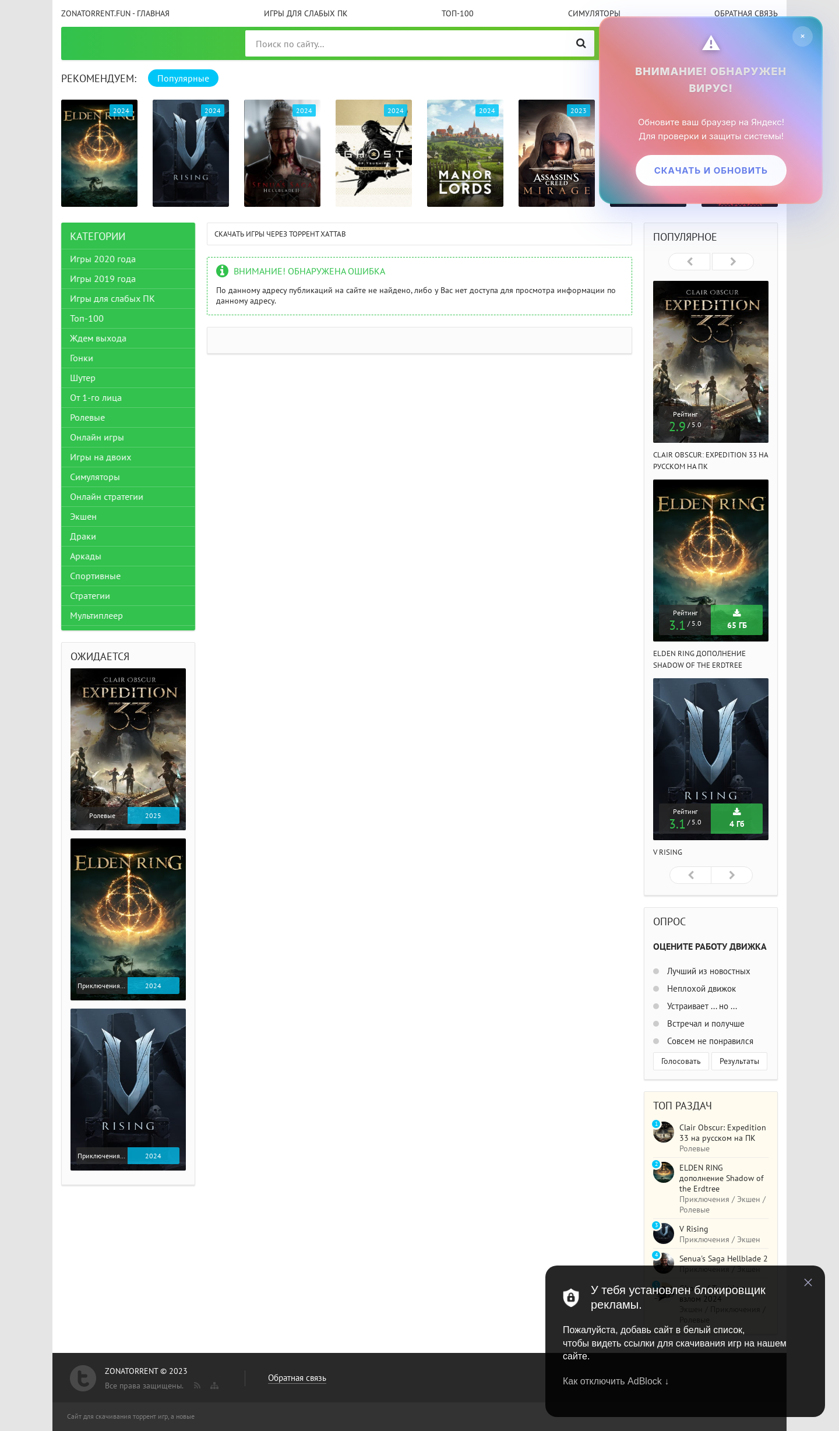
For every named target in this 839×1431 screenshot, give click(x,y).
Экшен (83, 516)
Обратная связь (746, 13)
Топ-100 (458, 13)
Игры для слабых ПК (306, 13)
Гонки (81, 358)
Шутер (83, 377)
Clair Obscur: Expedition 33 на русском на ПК (722, 1132)
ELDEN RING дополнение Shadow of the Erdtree (721, 1178)
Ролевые (87, 417)
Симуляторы (594, 13)
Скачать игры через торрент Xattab (280, 234)
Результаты (739, 1061)
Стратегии (90, 595)
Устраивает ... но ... (701, 1005)
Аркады (85, 556)
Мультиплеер (96, 615)
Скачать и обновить (710, 170)
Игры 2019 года (103, 278)
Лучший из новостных (707, 971)
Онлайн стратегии (106, 496)
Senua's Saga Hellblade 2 (723, 1258)
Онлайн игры (97, 437)
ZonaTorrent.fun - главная (115, 13)
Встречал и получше (705, 1023)
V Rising (667, 852)
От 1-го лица (96, 397)
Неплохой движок (700, 988)
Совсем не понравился (709, 1040)
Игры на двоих (100, 457)
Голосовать (681, 1061)
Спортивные (95, 575)
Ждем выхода (98, 338)
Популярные (183, 78)
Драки (83, 536)
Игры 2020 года (103, 259)
